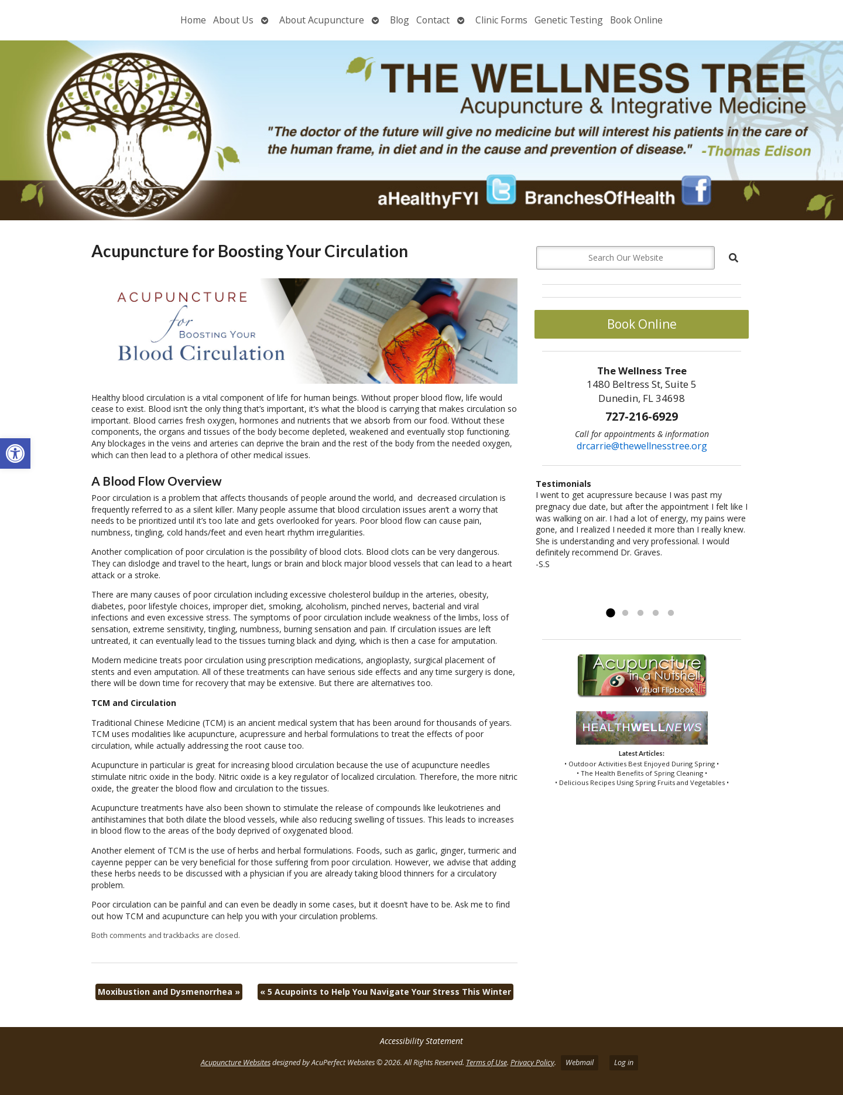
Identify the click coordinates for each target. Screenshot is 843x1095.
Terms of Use (486, 1062)
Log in (623, 1062)
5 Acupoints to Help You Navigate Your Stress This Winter (385, 991)
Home (193, 19)
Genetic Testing (568, 19)
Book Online (636, 19)
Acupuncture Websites (235, 1062)
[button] (15, 453)
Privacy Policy (532, 1062)
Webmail (580, 1062)
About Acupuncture (321, 19)
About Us (233, 19)
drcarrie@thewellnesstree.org (642, 445)
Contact (433, 19)
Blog (399, 19)
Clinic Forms (501, 19)
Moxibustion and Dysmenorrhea (169, 991)
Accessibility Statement (421, 1040)
